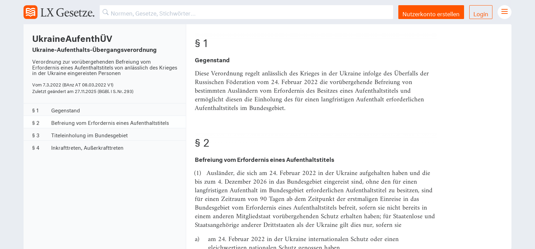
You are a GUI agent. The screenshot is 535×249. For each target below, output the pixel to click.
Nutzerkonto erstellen (431, 13)
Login (480, 13)
